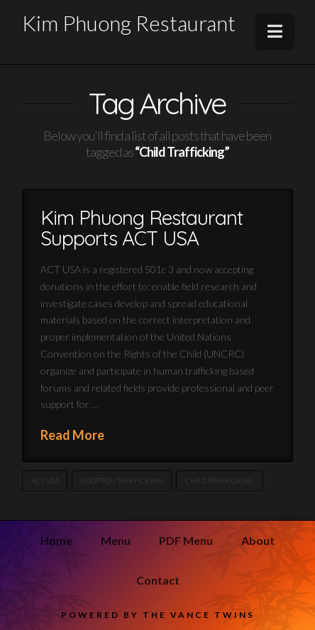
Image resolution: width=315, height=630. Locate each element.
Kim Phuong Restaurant (129, 22)
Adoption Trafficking (122, 480)
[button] (275, 31)
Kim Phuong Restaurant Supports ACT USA (141, 227)
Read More (72, 435)
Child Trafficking (219, 480)
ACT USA (45, 480)
